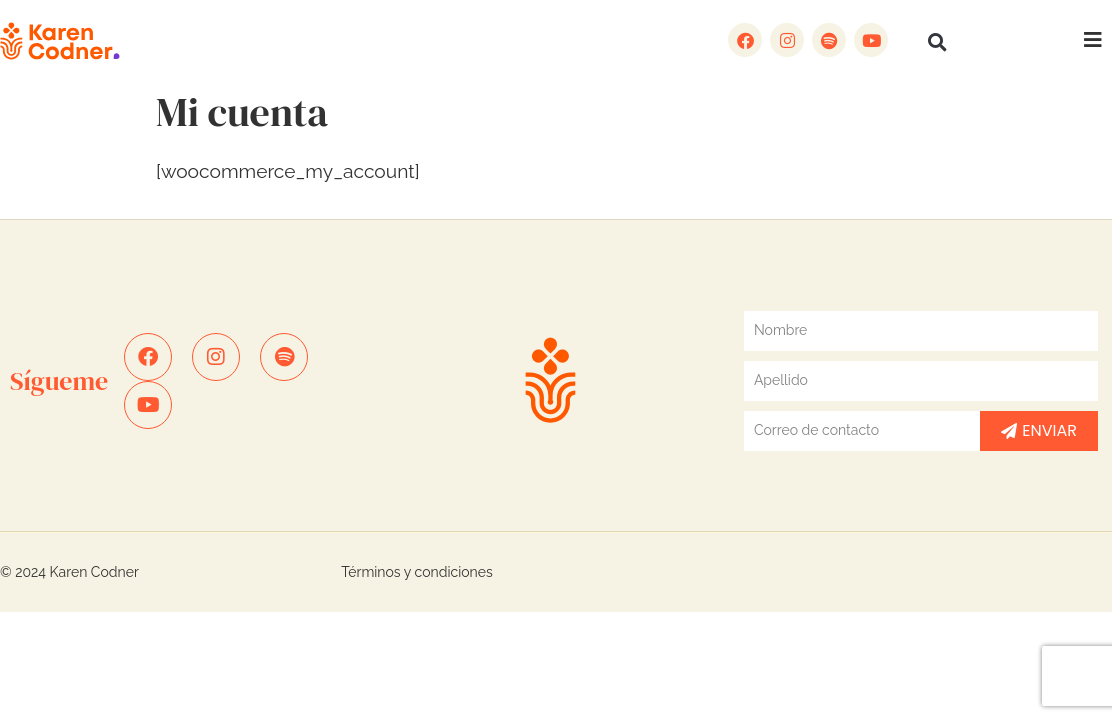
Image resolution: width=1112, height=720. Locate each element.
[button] (937, 42)
